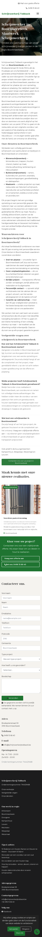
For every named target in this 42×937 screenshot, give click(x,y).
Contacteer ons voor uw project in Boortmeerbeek (21, 463)
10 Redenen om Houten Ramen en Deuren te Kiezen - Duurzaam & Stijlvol (19, 850)
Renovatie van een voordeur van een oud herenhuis (18, 856)
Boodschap (6, 676)
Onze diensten (7, 796)
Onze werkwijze (8, 789)
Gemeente (6, 643)
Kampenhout (7, 453)
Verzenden (12, 698)
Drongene (6, 817)
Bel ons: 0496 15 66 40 (15, 564)
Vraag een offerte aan (14, 558)
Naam (4, 602)
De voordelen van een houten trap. (15, 861)
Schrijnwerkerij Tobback (16, 13)
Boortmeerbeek (8, 814)
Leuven (5, 456)
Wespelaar (18, 453)
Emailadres (6, 614)
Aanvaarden (13, 929)
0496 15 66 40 (8, 735)
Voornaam (6, 593)
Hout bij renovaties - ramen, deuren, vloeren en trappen (20, 865)
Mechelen (5, 828)
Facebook (7, 912)
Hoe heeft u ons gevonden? (13, 665)
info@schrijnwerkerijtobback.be (16, 745)
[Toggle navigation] (37, 13)
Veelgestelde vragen (9, 793)
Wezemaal (28, 453)
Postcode (6, 634)
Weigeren (25, 929)
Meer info (19, 933)
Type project (7, 654)
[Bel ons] (37, 932)
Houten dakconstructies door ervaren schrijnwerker (16, 871)
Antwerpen (6, 811)
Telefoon (5, 623)
